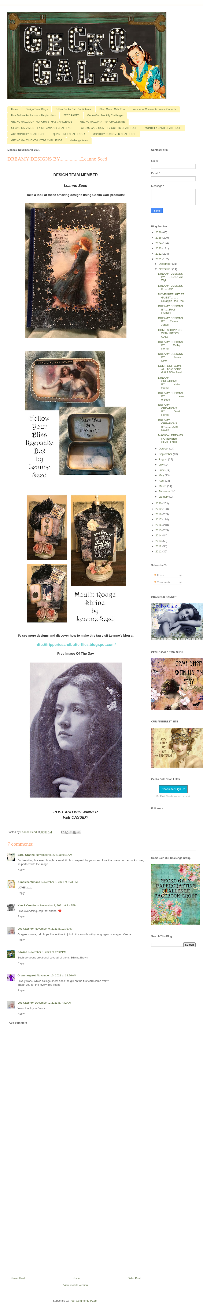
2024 (158, 243)
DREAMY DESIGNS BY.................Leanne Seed (171, 396)
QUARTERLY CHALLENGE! (69, 134)
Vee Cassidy (26, 928)
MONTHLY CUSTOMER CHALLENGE (114, 134)
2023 (158, 248)
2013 (158, 541)
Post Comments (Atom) (84, 1300)
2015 (158, 530)
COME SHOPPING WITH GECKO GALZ (169, 333)
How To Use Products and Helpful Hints (33, 115)
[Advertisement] (76, 1198)
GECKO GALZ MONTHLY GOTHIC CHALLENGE (109, 128)
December (165, 263)
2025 (158, 237)
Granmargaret (27, 975)
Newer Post (18, 1278)
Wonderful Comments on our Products (154, 109)
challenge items (79, 140)
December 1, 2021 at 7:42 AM (53, 1002)
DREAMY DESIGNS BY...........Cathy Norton (170, 345)
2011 (158, 551)
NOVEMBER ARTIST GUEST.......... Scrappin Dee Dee (171, 297)
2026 (158, 232)
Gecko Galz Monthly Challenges (105, 115)
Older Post (134, 1278)
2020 (158, 503)
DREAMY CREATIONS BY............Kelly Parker (169, 382)
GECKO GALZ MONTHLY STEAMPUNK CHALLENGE (42, 128)
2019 (158, 508)
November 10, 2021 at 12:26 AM (56, 975)
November (165, 269)
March (163, 486)
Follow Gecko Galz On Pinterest (73, 109)
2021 (158, 259)
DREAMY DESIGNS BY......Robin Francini (170, 309)
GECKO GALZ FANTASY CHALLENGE (102, 121)
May (162, 475)
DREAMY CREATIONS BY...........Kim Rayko (168, 425)
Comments (162, 582)
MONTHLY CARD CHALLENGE (163, 128)
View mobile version (75, 1285)
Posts (159, 575)
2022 (158, 253)
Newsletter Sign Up (173, 789)
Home (14, 109)
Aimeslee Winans (29, 882)
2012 (158, 546)
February (165, 491)
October (164, 448)
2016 (158, 524)
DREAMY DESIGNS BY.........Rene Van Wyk (170, 277)
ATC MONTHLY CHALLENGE (28, 134)
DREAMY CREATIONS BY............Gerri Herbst (169, 409)
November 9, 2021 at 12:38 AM (54, 928)
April (162, 480)
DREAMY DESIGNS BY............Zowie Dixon (170, 357)
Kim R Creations (28, 905)
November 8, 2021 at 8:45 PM (58, 905)
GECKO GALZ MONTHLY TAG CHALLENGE (36, 140)
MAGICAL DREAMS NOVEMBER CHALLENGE (170, 438)
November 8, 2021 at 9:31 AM (54, 854)
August (163, 459)
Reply (21, 869)
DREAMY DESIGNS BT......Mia (170, 287)
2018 (158, 514)
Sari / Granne (26, 854)
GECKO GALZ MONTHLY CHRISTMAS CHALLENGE (41, 121)
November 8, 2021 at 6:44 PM (59, 882)
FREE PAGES (71, 115)
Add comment (18, 1022)
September (166, 454)
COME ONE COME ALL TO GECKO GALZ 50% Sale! (170, 369)
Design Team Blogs (37, 109)
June (162, 470)
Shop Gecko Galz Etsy (112, 109)
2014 (158, 535)
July (162, 464)
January (164, 496)
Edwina (22, 952)
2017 (158, 519)
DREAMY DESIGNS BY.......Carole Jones (170, 321)
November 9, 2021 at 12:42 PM (47, 952)
